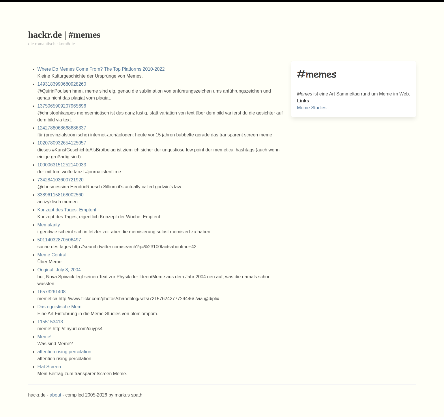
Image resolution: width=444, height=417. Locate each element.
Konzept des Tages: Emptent (67, 209)
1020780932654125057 (62, 142)
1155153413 (50, 321)
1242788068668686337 (62, 127)
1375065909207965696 (62, 106)
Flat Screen (49, 366)
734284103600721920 (61, 179)
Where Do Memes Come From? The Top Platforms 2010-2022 (101, 69)
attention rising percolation (64, 351)
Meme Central (52, 254)
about (55, 394)
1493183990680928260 (62, 84)
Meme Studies (311, 107)
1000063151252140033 (62, 164)
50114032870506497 (59, 239)
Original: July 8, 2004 (59, 269)
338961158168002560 (61, 194)
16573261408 (52, 291)
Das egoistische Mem (60, 306)
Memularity (49, 224)
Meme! (45, 336)
